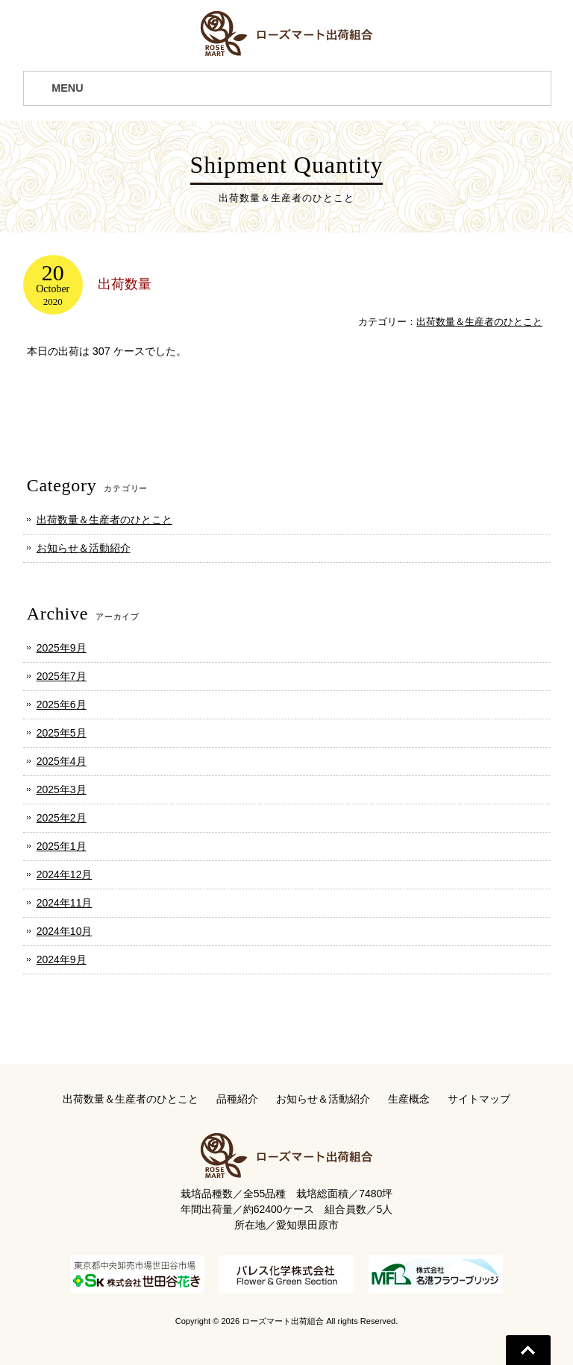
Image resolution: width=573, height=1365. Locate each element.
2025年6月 (62, 704)
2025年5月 (62, 733)
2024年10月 (65, 931)
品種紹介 (237, 1099)
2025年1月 (62, 846)
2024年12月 (65, 874)
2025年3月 (62, 789)
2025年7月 (62, 676)
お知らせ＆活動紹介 (84, 548)
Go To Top (528, 1350)
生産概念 (409, 1099)
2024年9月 (62, 959)
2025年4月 (62, 761)
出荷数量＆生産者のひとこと (479, 321)
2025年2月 (62, 818)
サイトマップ (479, 1099)
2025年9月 (62, 648)
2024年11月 (65, 903)
